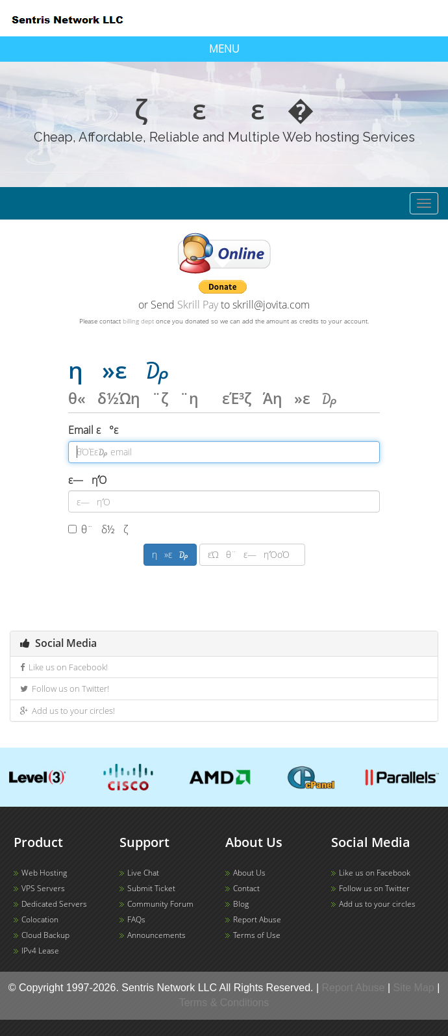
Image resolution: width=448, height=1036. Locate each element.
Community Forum (160, 903)
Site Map (413, 987)
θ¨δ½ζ (106, 529)
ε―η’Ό (87, 480)
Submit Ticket (151, 888)
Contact (246, 888)
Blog (241, 903)
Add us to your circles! (67, 710)
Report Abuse (257, 919)
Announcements (156, 935)
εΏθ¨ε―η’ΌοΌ (252, 554)
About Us (249, 872)
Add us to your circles (377, 903)
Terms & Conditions (224, 1002)
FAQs (136, 919)
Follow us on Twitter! (64, 688)
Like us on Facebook (374, 872)
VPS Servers (43, 888)
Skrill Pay (197, 304)
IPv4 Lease (40, 950)
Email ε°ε (101, 430)
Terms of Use (256, 935)
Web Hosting (44, 872)
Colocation (39, 919)
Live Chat (143, 872)
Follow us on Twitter (374, 888)
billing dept (138, 320)
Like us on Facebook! (64, 667)
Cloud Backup (45, 935)
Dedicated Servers (54, 903)
